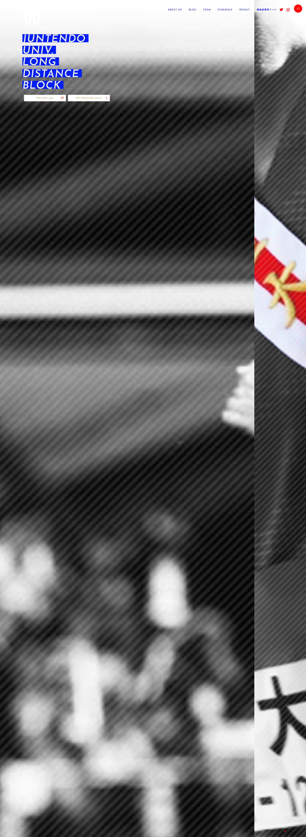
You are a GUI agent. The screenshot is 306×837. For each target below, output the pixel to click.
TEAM (207, 10)
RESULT (244, 10)
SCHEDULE (225, 10)
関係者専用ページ (266, 10)
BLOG (192, 10)
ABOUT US (175, 10)
